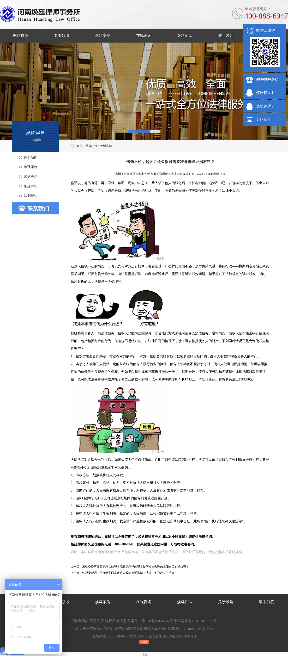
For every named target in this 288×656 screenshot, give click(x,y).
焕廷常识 (106, 146)
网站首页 (20, 35)
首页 (80, 146)
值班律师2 (264, 106)
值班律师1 (264, 93)
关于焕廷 (226, 35)
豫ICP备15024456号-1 (179, 636)
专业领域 (61, 35)
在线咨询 (143, 35)
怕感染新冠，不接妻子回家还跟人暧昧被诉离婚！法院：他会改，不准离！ (129, 573)
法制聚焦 (30, 196)
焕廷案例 (102, 35)
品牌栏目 (91, 146)
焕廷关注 (30, 176)
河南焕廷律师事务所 (137, 173)
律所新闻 (30, 157)
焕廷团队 (184, 35)
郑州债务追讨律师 (170, 173)
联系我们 (267, 602)
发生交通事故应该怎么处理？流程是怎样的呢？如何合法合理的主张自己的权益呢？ (135, 566)
